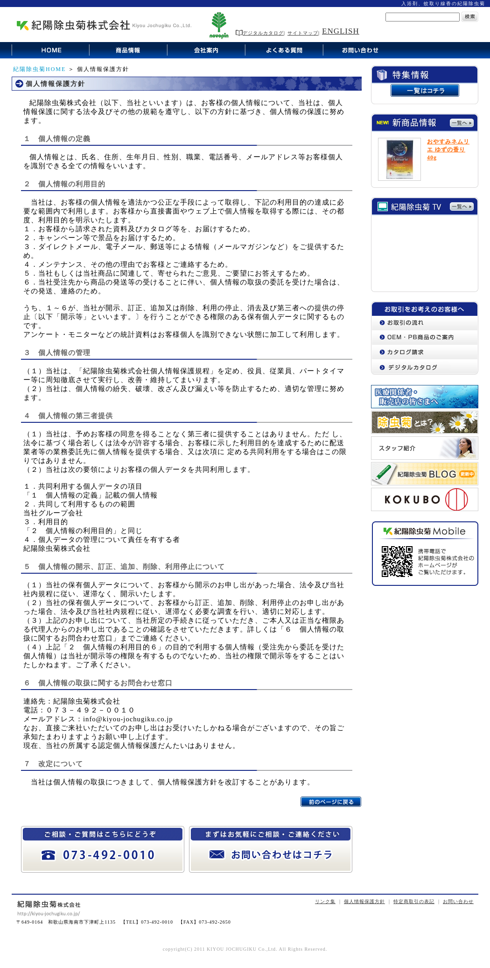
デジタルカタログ (260, 33)
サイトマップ (302, 33)
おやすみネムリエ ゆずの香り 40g (448, 149)
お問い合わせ (458, 901)
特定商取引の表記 (413, 901)
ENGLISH (340, 31)
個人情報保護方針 (364, 901)
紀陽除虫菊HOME (39, 69)
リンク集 (325, 901)
